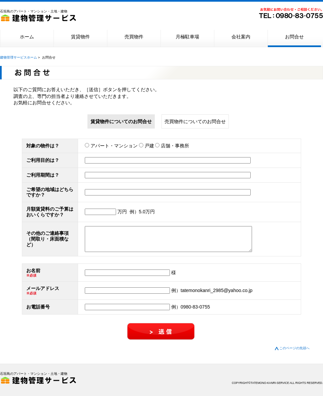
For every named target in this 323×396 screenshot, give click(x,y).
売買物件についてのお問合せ (195, 121)
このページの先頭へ (294, 353)
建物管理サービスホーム (18, 57)
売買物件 (133, 36)
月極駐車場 (187, 36)
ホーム (27, 36)
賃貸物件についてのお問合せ (121, 121)
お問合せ (294, 36)
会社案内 (240, 36)
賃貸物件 (80, 36)
